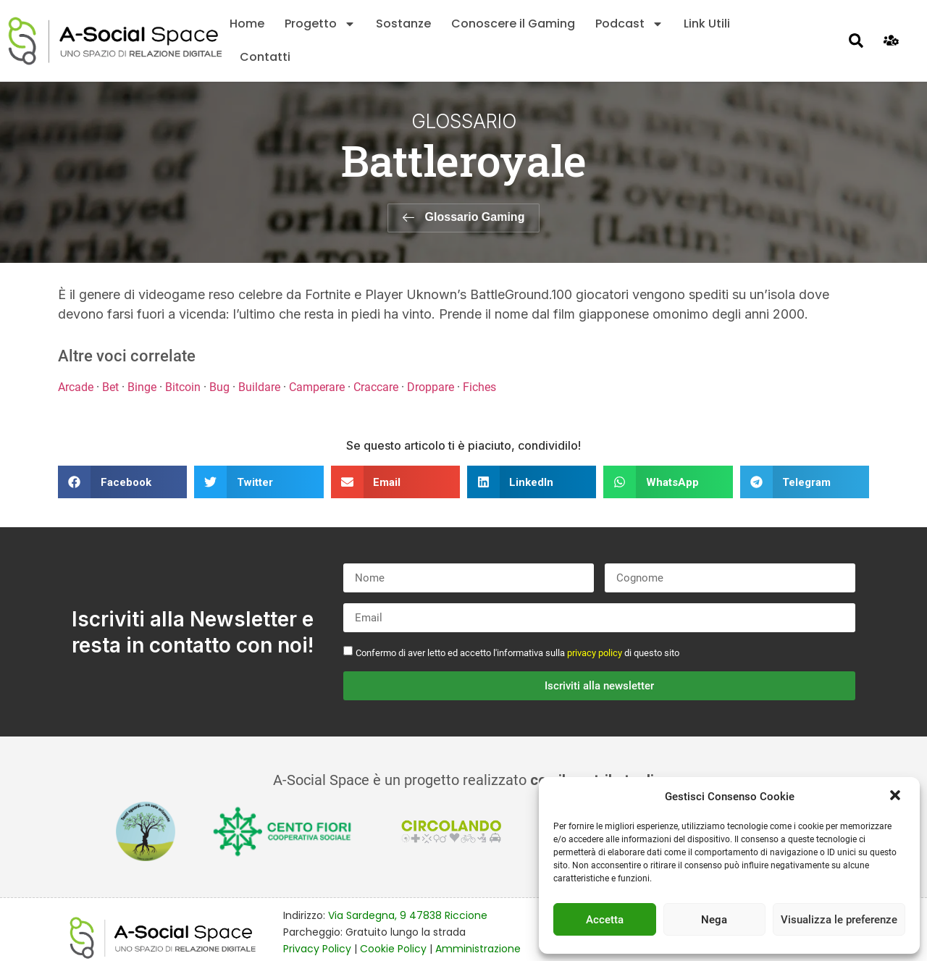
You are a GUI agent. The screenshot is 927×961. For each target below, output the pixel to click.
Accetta (605, 919)
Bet (110, 387)
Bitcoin (183, 387)
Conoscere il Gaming (513, 23)
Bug (219, 387)
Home (247, 23)
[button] (896, 796)
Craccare (375, 387)
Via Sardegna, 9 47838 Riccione (407, 915)
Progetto (320, 24)
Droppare (430, 387)
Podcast (629, 24)
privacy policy (594, 652)
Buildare (259, 387)
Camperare (317, 387)
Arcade (75, 387)
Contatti (265, 57)
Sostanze (403, 23)
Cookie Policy (393, 948)
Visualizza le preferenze (839, 919)
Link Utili (707, 23)
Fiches (479, 387)
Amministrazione (478, 948)
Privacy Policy (317, 948)
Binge (141, 387)
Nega (714, 919)
